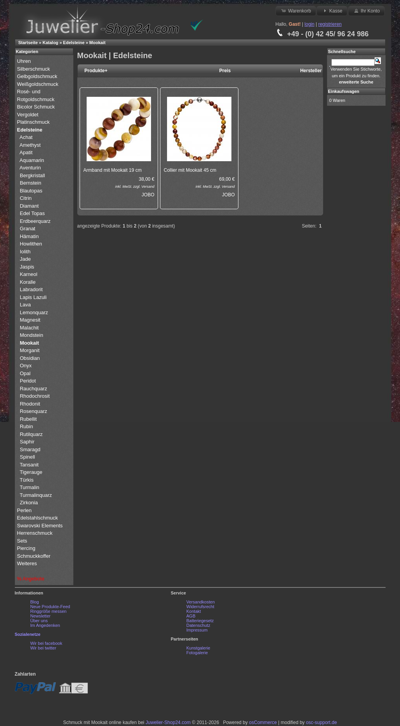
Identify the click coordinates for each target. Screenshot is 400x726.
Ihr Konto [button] (366, 10)
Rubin (26, 426)
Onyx (26, 365)
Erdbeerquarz (35, 221)
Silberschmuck (34, 69)
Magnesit (30, 320)
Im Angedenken (45, 625)
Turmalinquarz (36, 495)
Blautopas (31, 191)
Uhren (24, 61)
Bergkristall (32, 175)
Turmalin (29, 487)
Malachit (29, 328)
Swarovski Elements (40, 525)
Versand (147, 187)
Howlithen (31, 244)
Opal (25, 373)
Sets (22, 541)
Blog (34, 602)
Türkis (27, 480)
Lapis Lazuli (33, 297)
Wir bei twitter (43, 648)
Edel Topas (32, 213)
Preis (225, 70)
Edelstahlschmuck (37, 518)
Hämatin (29, 236)
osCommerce (263, 722)
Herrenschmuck (35, 533)
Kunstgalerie (198, 648)
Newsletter (40, 616)
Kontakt (194, 611)
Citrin (26, 198)
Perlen (25, 510)
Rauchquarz (33, 388)
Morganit (30, 350)
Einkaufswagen (343, 91)
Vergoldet (28, 114)
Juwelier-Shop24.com (168, 722)
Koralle (28, 282)
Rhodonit (30, 404)
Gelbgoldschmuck (38, 76)
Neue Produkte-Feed (50, 606)
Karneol (28, 274)
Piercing (26, 548)
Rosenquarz (33, 411)
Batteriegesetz (200, 620)
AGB (191, 616)
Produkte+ (95, 70)
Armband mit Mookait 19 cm (113, 170)
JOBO (148, 195)
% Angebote (30, 579)
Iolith (25, 251)
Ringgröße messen (48, 611)
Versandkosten (201, 602)
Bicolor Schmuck (36, 107)
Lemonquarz (34, 312)
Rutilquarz (31, 434)
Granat (28, 228)
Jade (25, 259)
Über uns (39, 620)
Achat (26, 137)
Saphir (27, 442)
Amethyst (30, 145)
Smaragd (30, 449)
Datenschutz (198, 625)
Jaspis (27, 267)
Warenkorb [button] (296, 10)
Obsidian (30, 358)
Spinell (27, 457)
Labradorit (31, 289)
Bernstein (30, 183)
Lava (25, 305)
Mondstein (31, 335)
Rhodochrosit (35, 396)
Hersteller (311, 70)
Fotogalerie (197, 652)
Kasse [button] (332, 10)
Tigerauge (31, 472)
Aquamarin (32, 160)
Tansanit (29, 465)
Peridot (28, 381)
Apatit (26, 152)
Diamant (29, 206)
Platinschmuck (34, 122)
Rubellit (28, 419)
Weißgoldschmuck (38, 84)
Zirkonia (29, 502)
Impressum (197, 630)
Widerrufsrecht (201, 606)
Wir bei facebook (46, 643)
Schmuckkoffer (34, 556)
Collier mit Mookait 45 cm (190, 170)
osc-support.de (321, 722)
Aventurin (30, 168)
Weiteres (28, 563)
